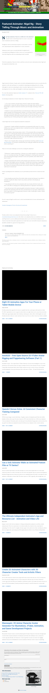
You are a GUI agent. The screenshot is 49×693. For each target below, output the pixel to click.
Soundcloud (24, 205)
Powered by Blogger (22, 690)
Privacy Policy (5, 675)
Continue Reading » (43, 318)
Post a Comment (9, 318)
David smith (7, 233)
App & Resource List (33, 8)
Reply (6, 237)
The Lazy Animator (6, 8)
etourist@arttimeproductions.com (10, 216)
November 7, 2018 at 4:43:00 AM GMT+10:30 (17, 233)
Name (5, 659)
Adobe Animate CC (23, 93)
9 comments (8, 532)
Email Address (6, 655)
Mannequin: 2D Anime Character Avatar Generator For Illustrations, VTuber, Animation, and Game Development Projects (23, 626)
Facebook (18, 205)
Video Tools (24, 8)
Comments (6, 681)
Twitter (14, 205)
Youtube (4, 205)
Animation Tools (16, 8)
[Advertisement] (23, 17)
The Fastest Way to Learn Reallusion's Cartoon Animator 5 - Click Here (24, 12)
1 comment (8, 372)
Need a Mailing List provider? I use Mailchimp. (12, 676)
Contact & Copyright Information (9, 674)
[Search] (38, 2)
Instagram (9, 205)
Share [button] (44, 225)
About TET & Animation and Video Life (11, 673)
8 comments (8, 586)
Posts (4, 680)
